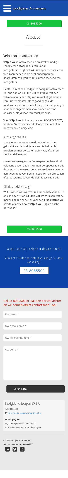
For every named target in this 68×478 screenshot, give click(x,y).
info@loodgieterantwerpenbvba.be (24, 412)
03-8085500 (34, 23)
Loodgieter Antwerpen (29, 8)
